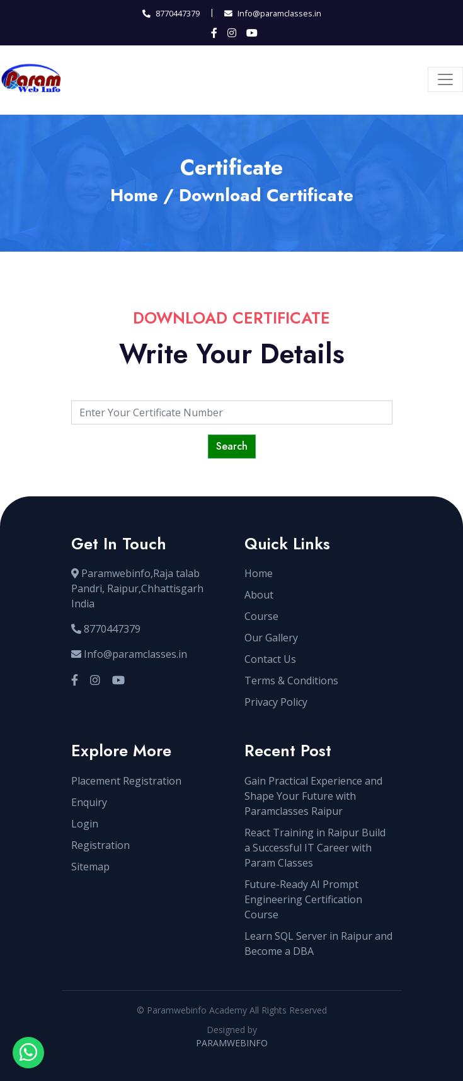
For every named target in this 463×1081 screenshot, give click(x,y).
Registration (100, 845)
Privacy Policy (275, 702)
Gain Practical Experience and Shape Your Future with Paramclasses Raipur (313, 796)
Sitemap (90, 867)
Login (84, 824)
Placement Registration (126, 781)
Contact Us (270, 659)
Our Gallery (271, 638)
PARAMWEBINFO (232, 1043)
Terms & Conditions (291, 680)
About (258, 595)
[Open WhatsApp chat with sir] (28, 1052)
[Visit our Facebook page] (74, 680)
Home (134, 194)
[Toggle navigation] (445, 79)
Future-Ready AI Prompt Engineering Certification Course (303, 899)
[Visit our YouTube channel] (118, 680)
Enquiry (89, 802)
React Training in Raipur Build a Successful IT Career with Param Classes (315, 848)
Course (261, 616)
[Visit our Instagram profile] (95, 680)
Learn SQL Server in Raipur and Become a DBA (318, 943)
